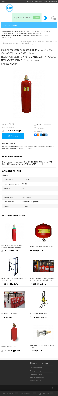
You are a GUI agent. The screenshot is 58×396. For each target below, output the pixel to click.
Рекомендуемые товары (37, 377)
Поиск (36, 17)
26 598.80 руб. (39, 317)
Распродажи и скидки (36, 374)
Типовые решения (35, 380)
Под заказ (38, 131)
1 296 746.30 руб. (12, 130)
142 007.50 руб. (10, 351)
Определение (38, 1)
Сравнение (10, 393)
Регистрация (53, 1)
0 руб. (6, 317)
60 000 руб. (36, 251)
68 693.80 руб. (10, 284)
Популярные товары (36, 371)
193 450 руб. (9, 251)
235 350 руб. (38, 284)
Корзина (46, 393)
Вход (45, 1)
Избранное (28, 393)
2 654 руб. (36, 351)
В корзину (13, 136)
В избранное (39, 128)
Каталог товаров (29, 25)
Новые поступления (36, 367)
